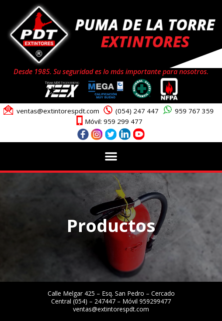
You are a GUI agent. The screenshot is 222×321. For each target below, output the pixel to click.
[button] (111, 156)
